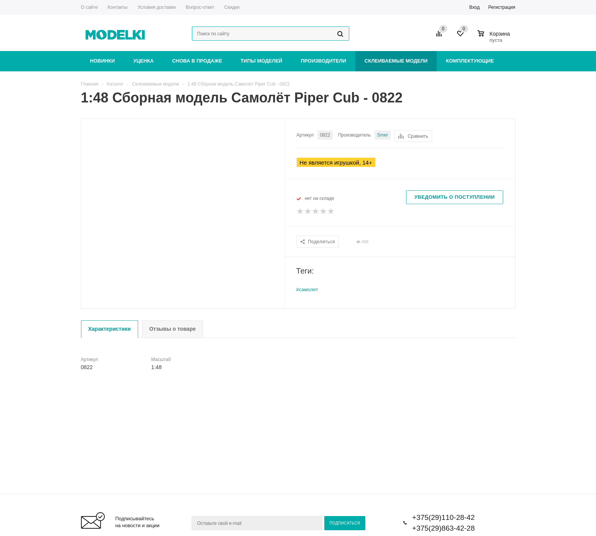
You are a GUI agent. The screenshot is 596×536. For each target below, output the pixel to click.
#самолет (307, 289)
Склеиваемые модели (396, 61)
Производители (323, 61)
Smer (382, 135)
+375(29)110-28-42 (443, 517)
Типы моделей (261, 61)
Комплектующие (470, 61)
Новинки (102, 61)
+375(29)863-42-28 (443, 528)
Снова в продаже (197, 61)
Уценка (143, 61)
